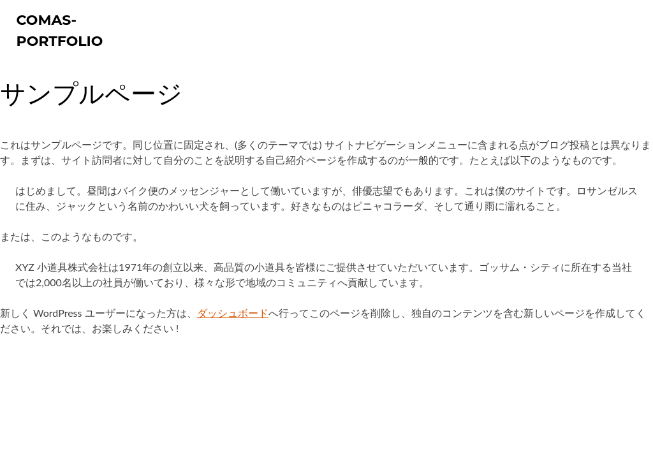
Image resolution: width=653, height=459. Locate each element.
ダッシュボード (232, 313)
